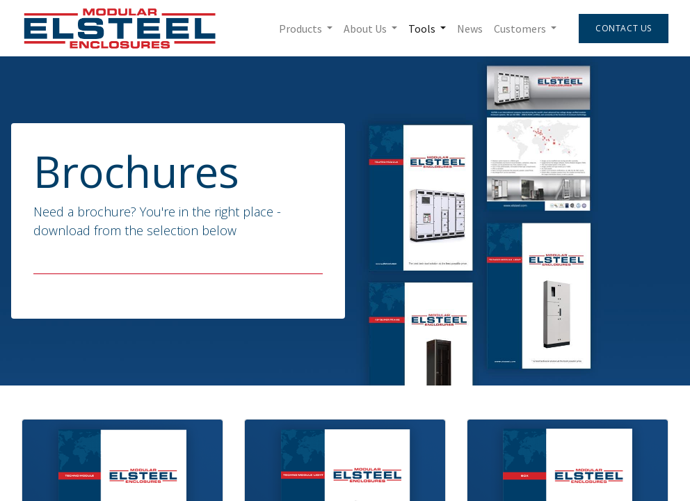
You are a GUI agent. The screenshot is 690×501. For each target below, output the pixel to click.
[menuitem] (469, 28)
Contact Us (623, 28)
